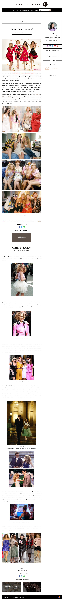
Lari (23, 32)
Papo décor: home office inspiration (11, 586)
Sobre (17, 10)
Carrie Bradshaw (22, 237)
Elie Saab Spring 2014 (32, 587)
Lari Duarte (52, 33)
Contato (36, 10)
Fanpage (38, 94)
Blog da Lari (55, 68)
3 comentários (19, 224)
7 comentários (19, 573)
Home (14, 10)
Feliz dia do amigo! (22, 29)
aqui (9, 96)
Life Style (26, 32)
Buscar (50, 10)
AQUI (39, 221)
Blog (3, 96)
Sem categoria (26, 250)
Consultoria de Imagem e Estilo (26, 10)
